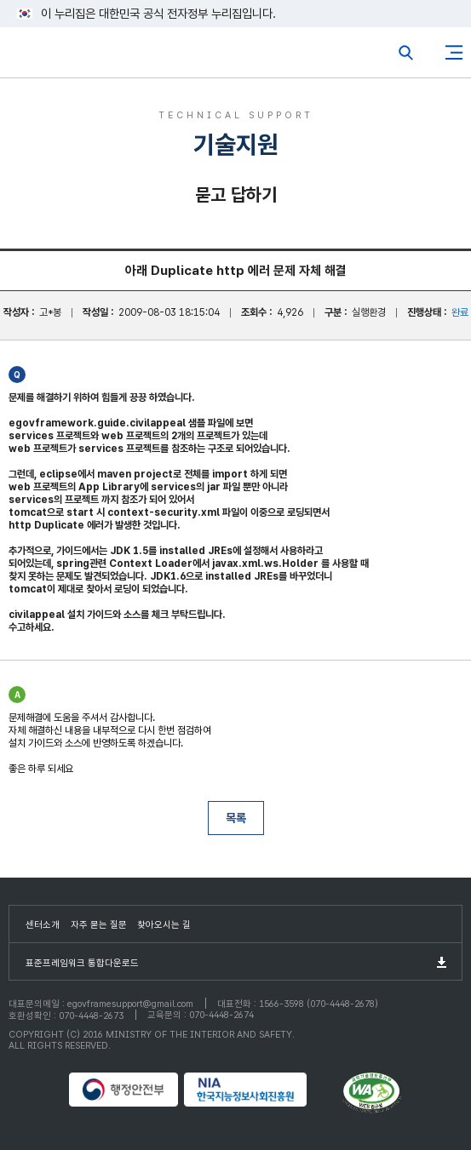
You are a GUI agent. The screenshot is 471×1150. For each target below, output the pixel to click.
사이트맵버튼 (453, 52)
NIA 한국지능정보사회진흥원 (260, 1090)
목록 (236, 818)
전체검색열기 (406, 52)
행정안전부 (124, 1090)
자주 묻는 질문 (99, 924)
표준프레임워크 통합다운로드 (82, 963)
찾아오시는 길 (164, 924)
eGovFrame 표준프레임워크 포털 (45, 56)
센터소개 (43, 924)
